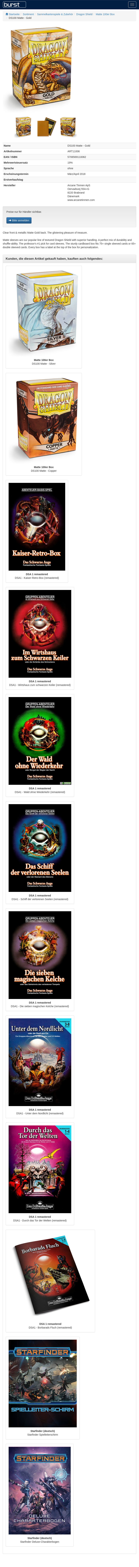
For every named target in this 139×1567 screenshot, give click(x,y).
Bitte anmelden (19, 220)
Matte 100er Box (105, 14)
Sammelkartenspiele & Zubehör (55, 14)
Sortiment (28, 14)
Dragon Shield (84, 14)
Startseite (12, 14)
